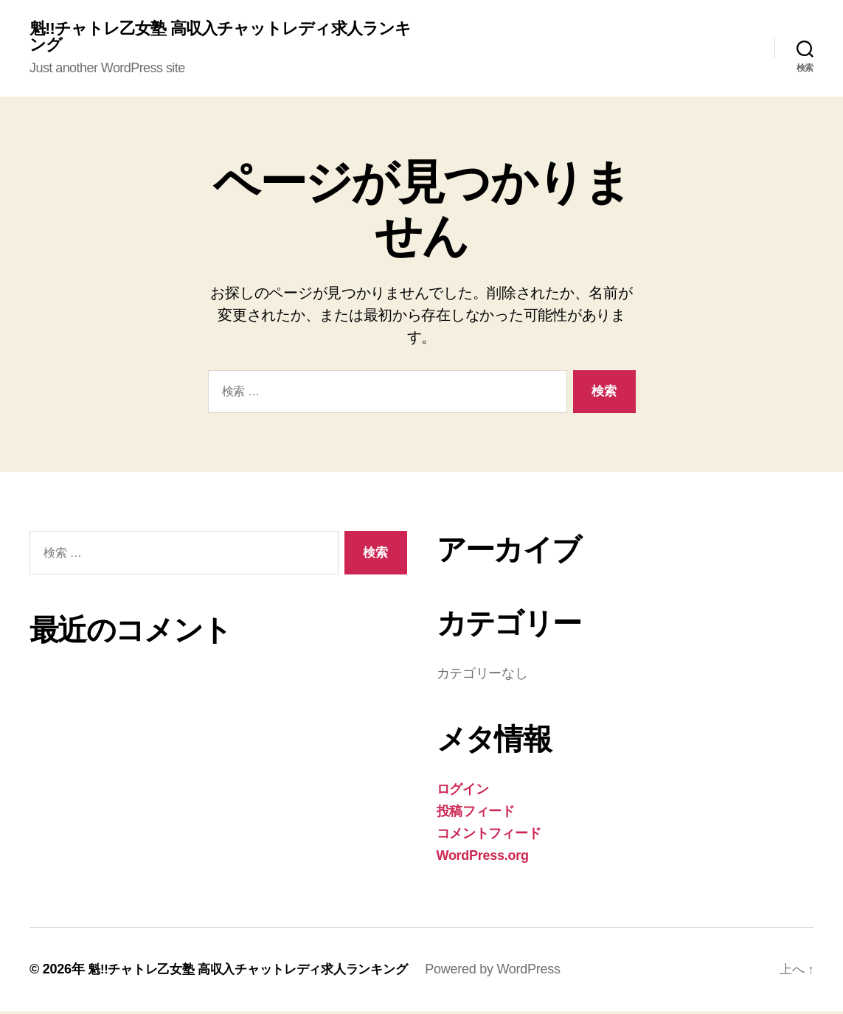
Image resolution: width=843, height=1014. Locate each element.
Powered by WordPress (512, 972)
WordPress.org (483, 858)
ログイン (463, 792)
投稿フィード (476, 814)
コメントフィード (489, 836)
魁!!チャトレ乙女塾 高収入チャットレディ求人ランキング (219, 38)
